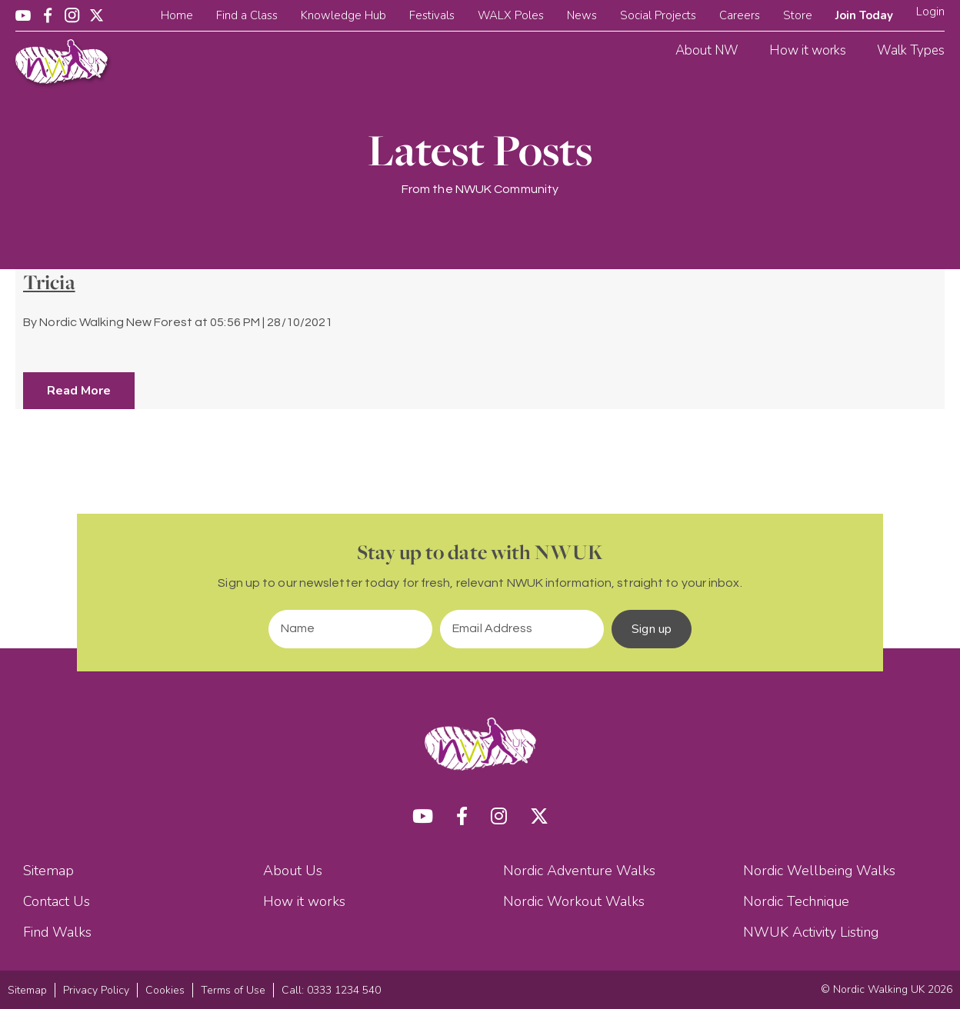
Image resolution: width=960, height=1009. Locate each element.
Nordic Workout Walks (574, 901)
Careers (739, 15)
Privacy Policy (96, 990)
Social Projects (658, 15)
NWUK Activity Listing (810, 932)
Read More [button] (79, 390)
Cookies (165, 990)
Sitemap (48, 870)
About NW (706, 50)
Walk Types (911, 50)
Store (797, 15)
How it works (807, 50)
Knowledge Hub (343, 15)
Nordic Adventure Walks (579, 870)
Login (930, 11)
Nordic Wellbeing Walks (819, 870)
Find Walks (57, 932)
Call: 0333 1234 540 (331, 990)
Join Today (864, 15)
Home (177, 15)
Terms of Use (233, 990)
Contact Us (56, 901)
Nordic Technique (796, 901)
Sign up (652, 629)
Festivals (432, 15)
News (582, 15)
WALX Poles (511, 15)
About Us (292, 870)
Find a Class (247, 15)
